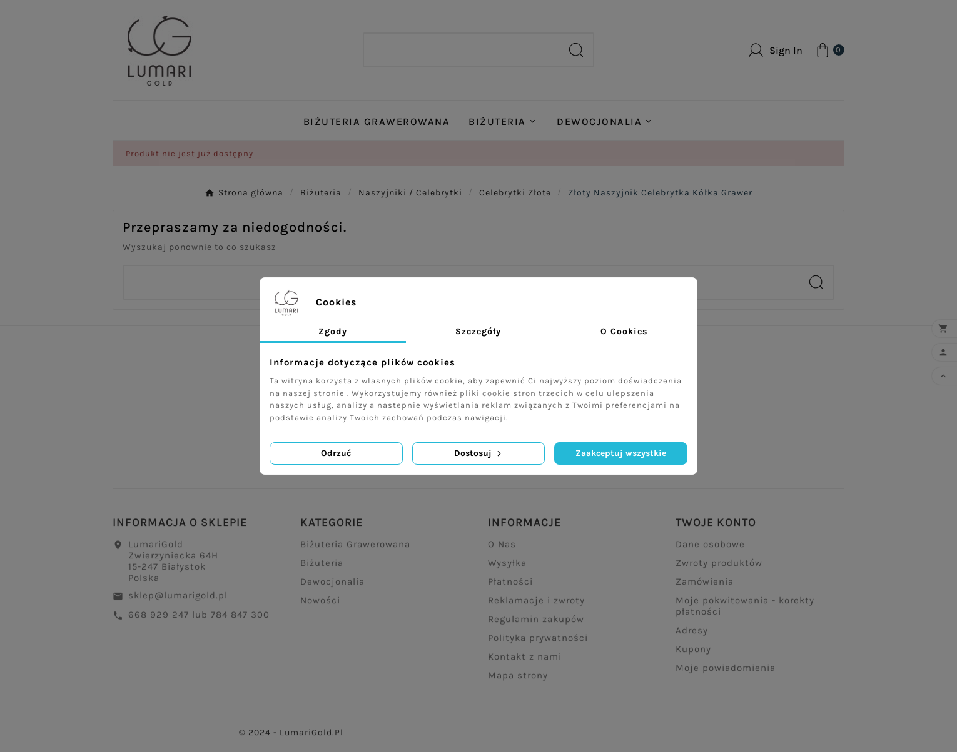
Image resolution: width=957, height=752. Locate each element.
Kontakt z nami (525, 661)
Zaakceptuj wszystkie (620, 453)
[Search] (461, 50)
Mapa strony (518, 680)
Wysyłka (507, 567)
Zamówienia (705, 586)
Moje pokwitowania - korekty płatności (745, 611)
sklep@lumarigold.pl (178, 600)
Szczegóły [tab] (478, 331)
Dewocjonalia (332, 586)
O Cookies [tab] (623, 331)
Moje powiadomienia (726, 672)
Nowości (320, 605)
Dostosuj (479, 453)
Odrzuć (336, 453)
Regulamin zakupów (536, 624)
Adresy (692, 635)
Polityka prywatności (538, 642)
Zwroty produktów (719, 567)
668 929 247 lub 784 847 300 (199, 619)
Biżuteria (321, 567)
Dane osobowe (710, 549)
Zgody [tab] (332, 331)
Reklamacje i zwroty (536, 605)
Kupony (693, 654)
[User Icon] (776, 50)
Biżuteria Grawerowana (355, 549)
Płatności (510, 586)
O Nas (502, 549)
